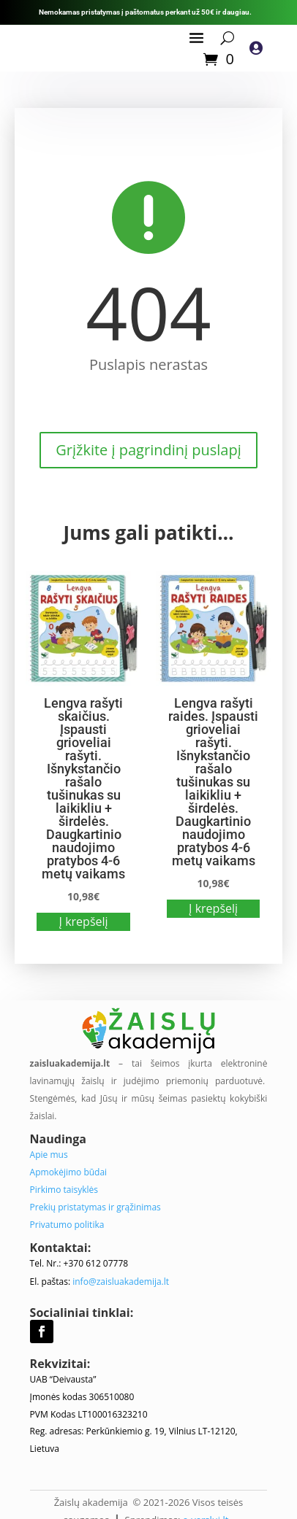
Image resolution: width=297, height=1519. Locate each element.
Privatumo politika (67, 1224)
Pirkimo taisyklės (64, 1189)
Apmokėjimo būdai (69, 1172)
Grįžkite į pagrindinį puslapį (148, 450)
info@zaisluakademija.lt (120, 1281)
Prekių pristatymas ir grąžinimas (95, 1207)
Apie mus (49, 1154)
